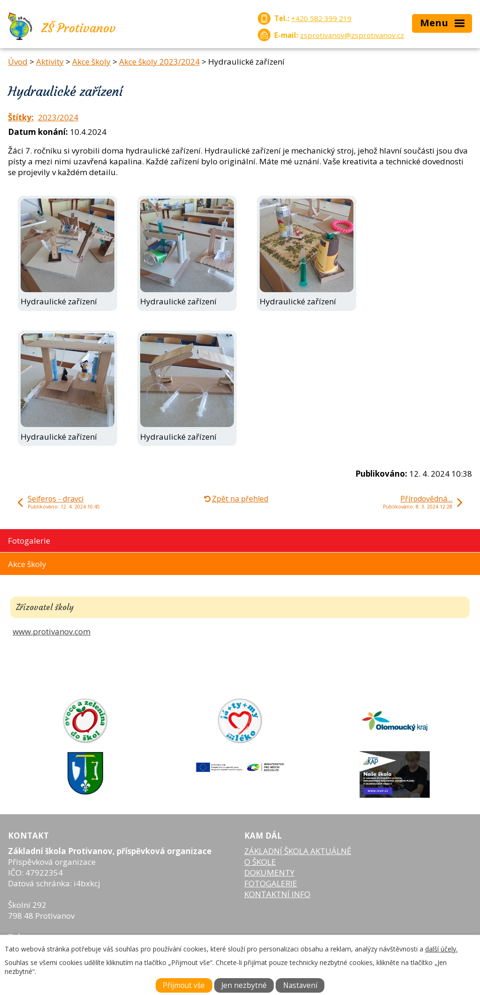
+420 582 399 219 (321, 18)
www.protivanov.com (51, 631)
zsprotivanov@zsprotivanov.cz (352, 35)
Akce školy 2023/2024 (159, 61)
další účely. (441, 948)
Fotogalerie (29, 540)
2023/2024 (58, 117)
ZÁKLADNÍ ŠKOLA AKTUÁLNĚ (297, 851)
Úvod (18, 61)
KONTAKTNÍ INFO (277, 894)
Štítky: (21, 117)
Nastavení (300, 985)
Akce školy (91, 61)
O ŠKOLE (260, 861)
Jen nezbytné (244, 985)
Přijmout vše (184, 985)
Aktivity (50, 61)
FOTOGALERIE (270, 883)
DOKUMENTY (269, 872)
